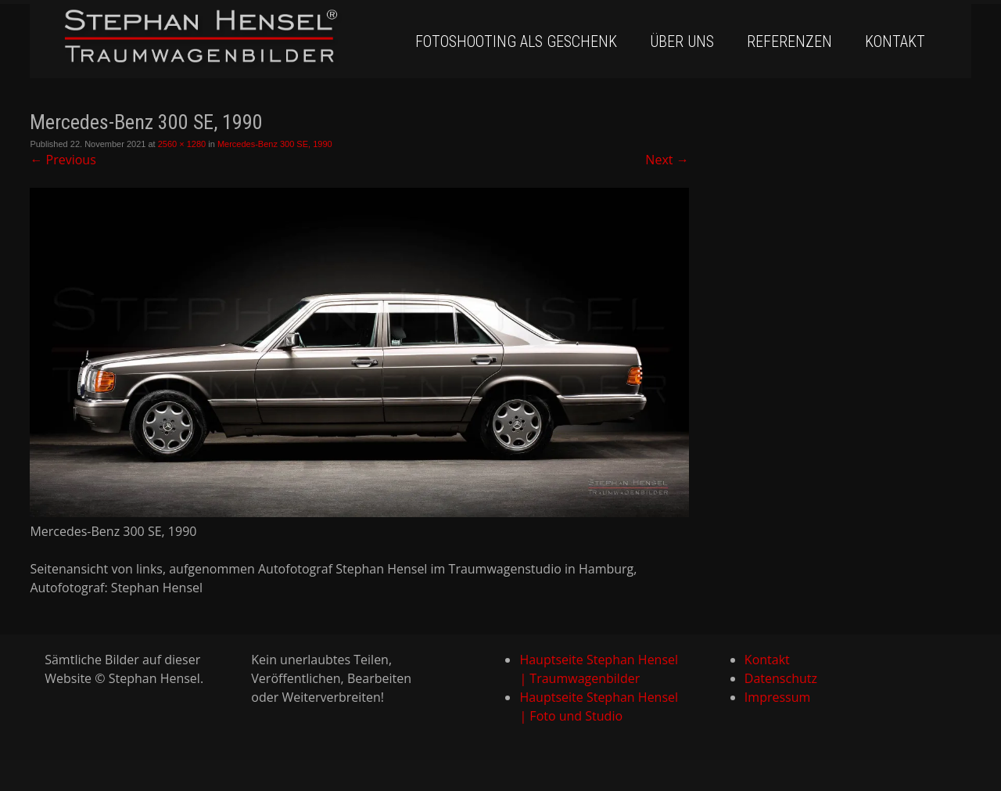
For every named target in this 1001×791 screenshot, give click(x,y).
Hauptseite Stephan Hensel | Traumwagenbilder (598, 669)
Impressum (777, 697)
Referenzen (789, 41)
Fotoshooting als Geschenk (516, 41)
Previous (62, 159)
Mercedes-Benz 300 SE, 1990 (274, 144)
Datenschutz (780, 678)
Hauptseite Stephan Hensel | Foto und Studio (598, 706)
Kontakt (895, 41)
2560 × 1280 (182, 144)
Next (666, 159)
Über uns (682, 41)
